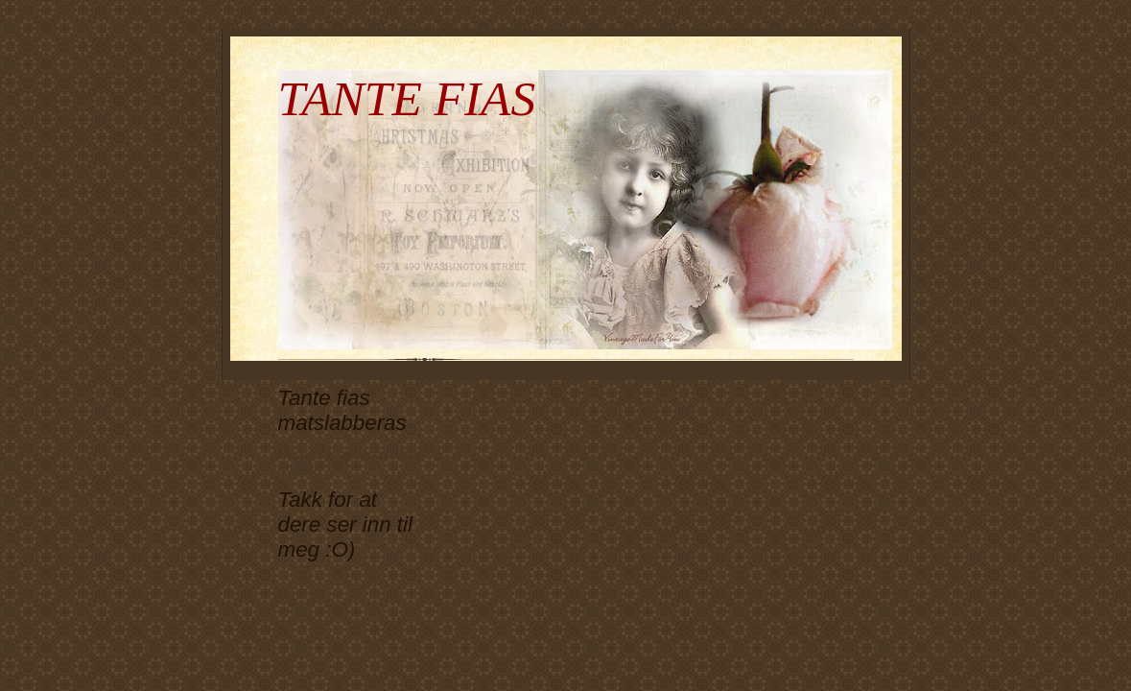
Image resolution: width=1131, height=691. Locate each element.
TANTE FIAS (407, 98)
